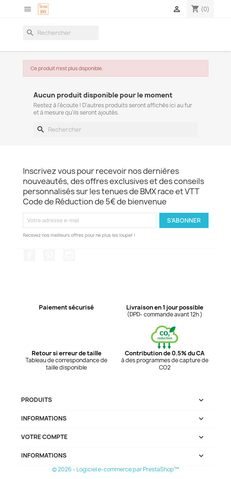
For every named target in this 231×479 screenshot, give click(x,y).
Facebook (29, 255)
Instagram (69, 255)
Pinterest (49, 255)
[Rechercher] (61, 32)
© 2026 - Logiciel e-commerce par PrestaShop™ (115, 469)
